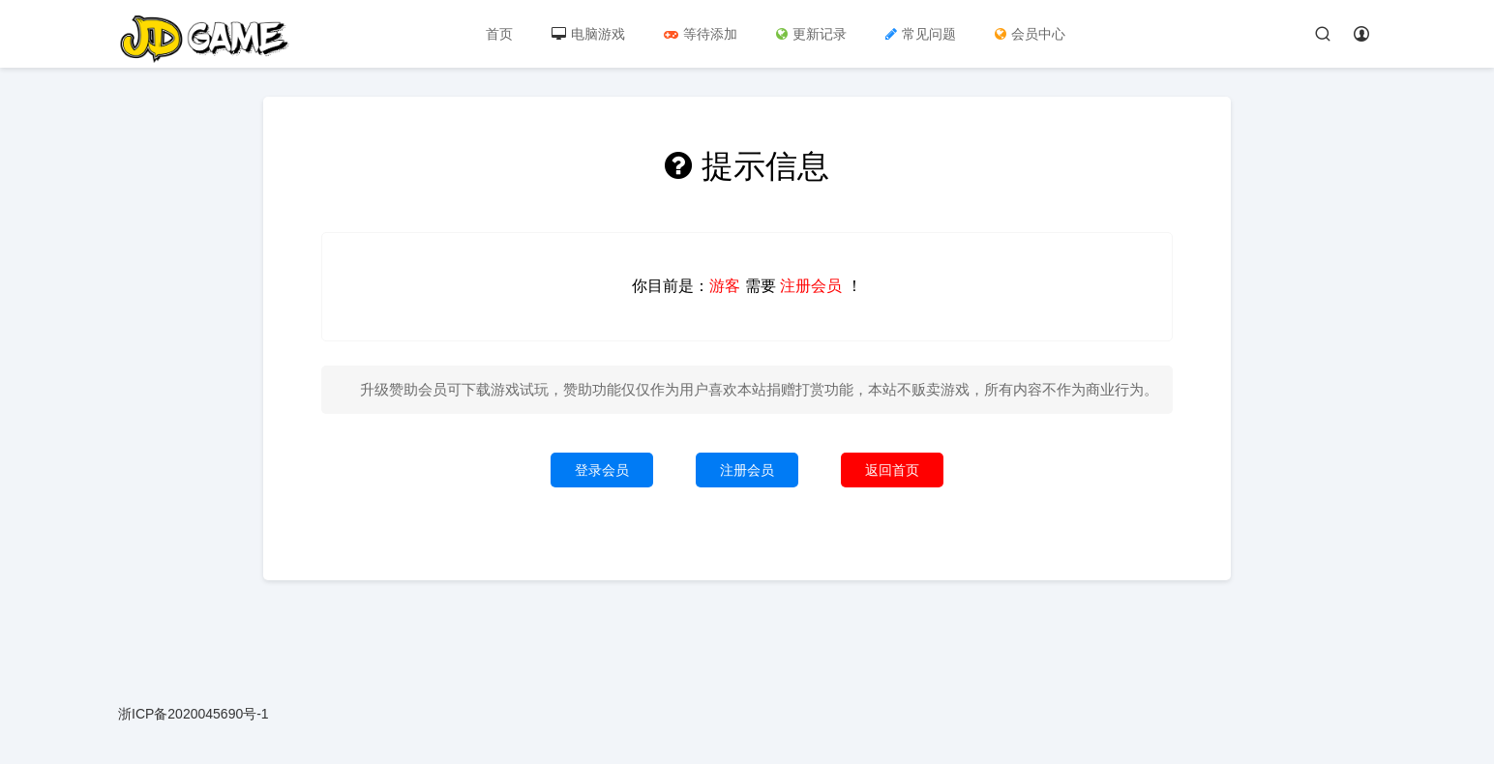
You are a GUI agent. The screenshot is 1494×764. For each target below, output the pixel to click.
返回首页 (892, 470)
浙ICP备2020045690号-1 (193, 713)
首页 (499, 34)
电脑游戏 (588, 34)
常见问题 (920, 34)
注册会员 (747, 470)
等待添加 (700, 34)
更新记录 (811, 34)
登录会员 (602, 470)
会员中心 (1030, 34)
